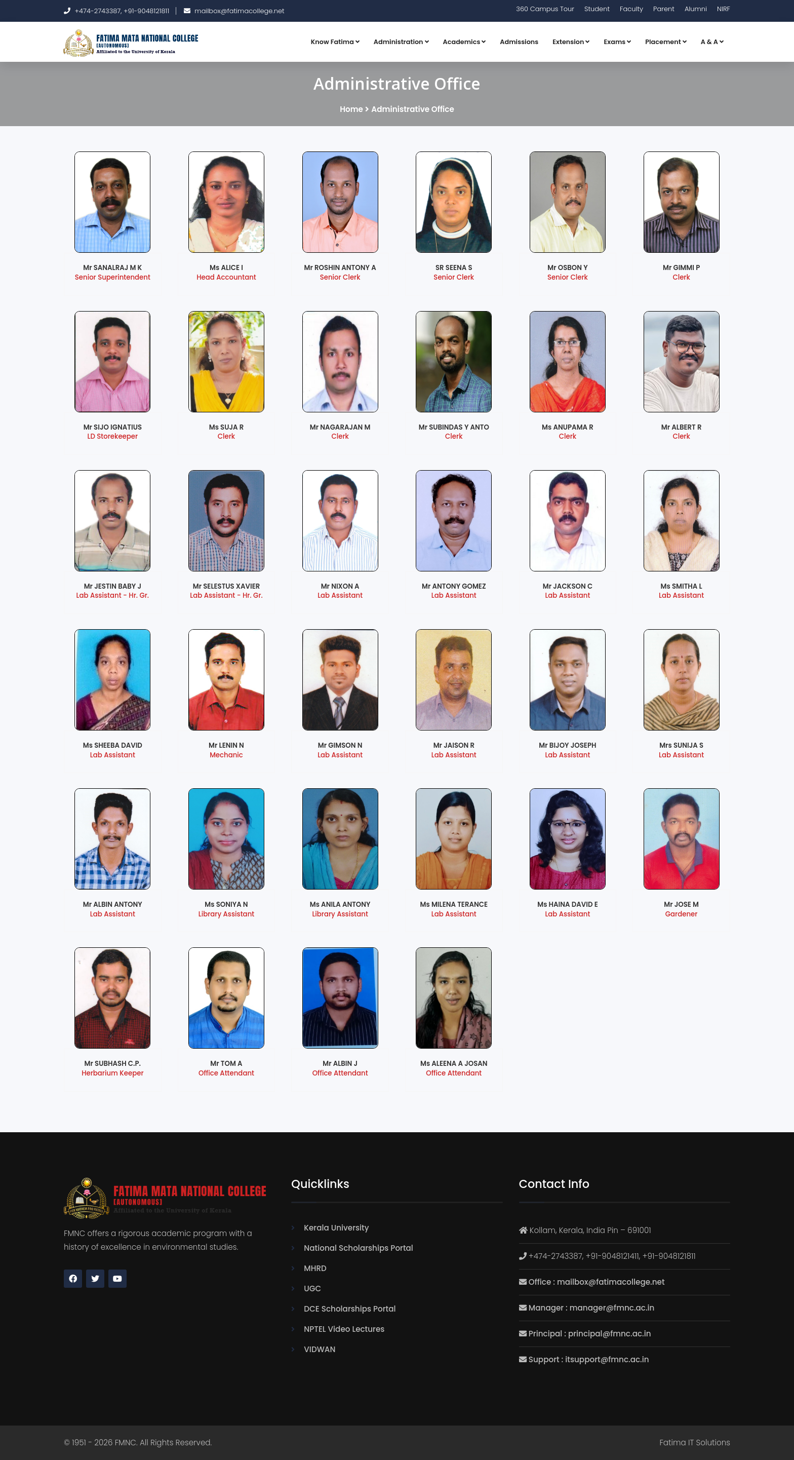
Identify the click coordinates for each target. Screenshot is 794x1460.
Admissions (519, 41)
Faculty (631, 9)
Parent (663, 9)
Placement (665, 41)
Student (597, 9)
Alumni (696, 9)
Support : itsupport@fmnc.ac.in (589, 1359)
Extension (570, 41)
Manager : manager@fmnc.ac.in (592, 1307)
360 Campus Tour (545, 9)
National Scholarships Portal (358, 1248)
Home (351, 109)
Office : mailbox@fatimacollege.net (597, 1282)
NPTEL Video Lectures (344, 1329)
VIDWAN (319, 1349)
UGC (312, 1288)
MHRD (315, 1268)
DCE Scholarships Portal (349, 1308)
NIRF (723, 9)
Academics (464, 41)
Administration (401, 41)
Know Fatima (335, 41)
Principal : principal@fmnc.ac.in (590, 1333)
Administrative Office (412, 109)
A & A (712, 41)
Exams (617, 41)
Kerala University (336, 1227)
